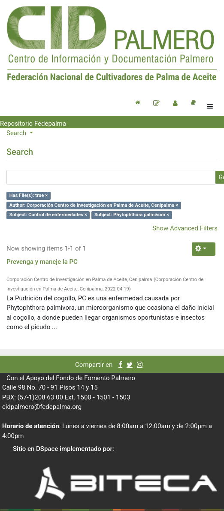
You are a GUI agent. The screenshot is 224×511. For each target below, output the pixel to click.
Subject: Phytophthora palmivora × (131, 215)
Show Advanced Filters (185, 228)
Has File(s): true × (28, 195)
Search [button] (17, 133)
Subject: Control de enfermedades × (48, 215)
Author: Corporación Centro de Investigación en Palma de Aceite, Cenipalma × (93, 205)
